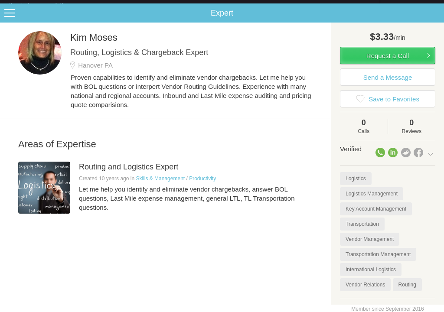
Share (435, 19)
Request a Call (387, 62)
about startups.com (411, 6)
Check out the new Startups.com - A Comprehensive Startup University (286, 6)
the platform (45, 5)
